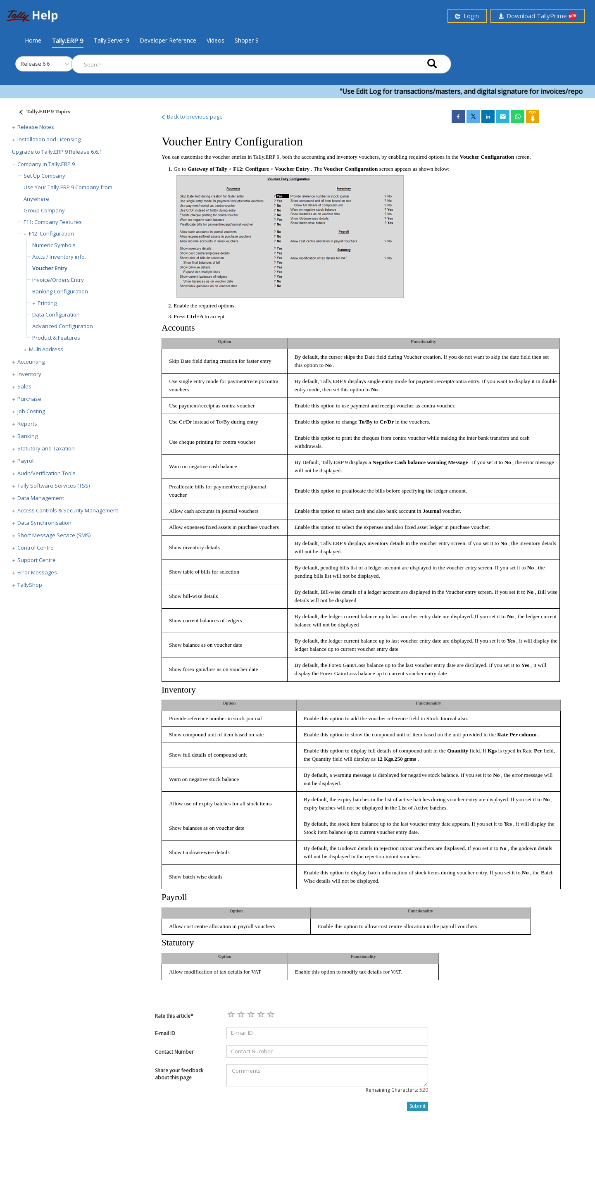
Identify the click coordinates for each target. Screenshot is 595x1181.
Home (33, 40)
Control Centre (35, 547)
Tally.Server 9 (111, 40)
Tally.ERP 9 (67, 40)
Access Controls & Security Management (67, 510)
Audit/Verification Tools (46, 473)
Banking (27, 436)
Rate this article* (174, 1015)
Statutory (178, 943)
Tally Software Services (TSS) (53, 485)
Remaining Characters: (397, 1089)
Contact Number (174, 1051)
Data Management (40, 498)
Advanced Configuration (62, 326)
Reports (27, 423)
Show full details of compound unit (208, 755)
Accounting (31, 361)
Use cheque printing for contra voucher (212, 442)
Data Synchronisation (44, 522)
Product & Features (56, 337)
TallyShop (29, 584)
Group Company (44, 210)
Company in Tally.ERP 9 (46, 164)
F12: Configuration (51, 233)
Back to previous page (191, 116)
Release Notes (35, 127)
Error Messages (37, 572)
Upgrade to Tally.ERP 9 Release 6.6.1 (57, 151)
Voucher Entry (49, 268)
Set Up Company (44, 175)
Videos (215, 40)
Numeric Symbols (54, 245)
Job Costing (31, 411)
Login (467, 16)
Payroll (26, 460)
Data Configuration (56, 314)
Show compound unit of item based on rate (216, 734)
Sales (24, 386)
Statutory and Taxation (46, 448)
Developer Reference (168, 40)
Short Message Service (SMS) (53, 535)
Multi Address (46, 349)
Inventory (29, 374)
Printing (47, 303)
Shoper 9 (247, 40)
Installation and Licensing (49, 139)
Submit (417, 1106)
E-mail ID (165, 1033)
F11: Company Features (53, 222)
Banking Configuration (60, 291)
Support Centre (36, 560)
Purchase (29, 398)
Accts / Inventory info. (59, 256)
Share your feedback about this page (179, 1074)
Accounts (178, 328)
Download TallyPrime (537, 16)
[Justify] (41, 112)
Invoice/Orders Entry (58, 279)
